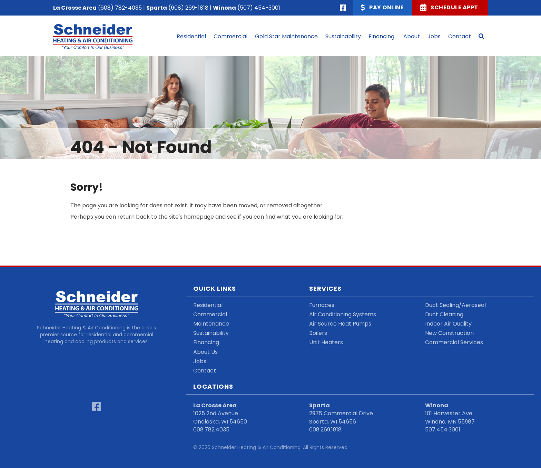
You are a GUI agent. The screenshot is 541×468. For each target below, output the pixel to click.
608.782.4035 (211, 430)
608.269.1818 (325, 430)
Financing (206, 342)
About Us (205, 352)
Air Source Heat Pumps (340, 324)
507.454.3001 (442, 430)
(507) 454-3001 (258, 8)
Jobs (199, 361)
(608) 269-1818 (188, 8)
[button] (481, 36)
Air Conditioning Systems (342, 314)
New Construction (449, 333)
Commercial (210, 314)
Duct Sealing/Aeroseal (455, 305)
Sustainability (211, 333)
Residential (208, 305)
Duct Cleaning (444, 314)
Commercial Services (454, 342)
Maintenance (211, 324)
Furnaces (321, 305)
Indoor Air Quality (448, 324)
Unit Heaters (326, 342)
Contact (204, 371)
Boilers (318, 333)
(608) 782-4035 (120, 8)
